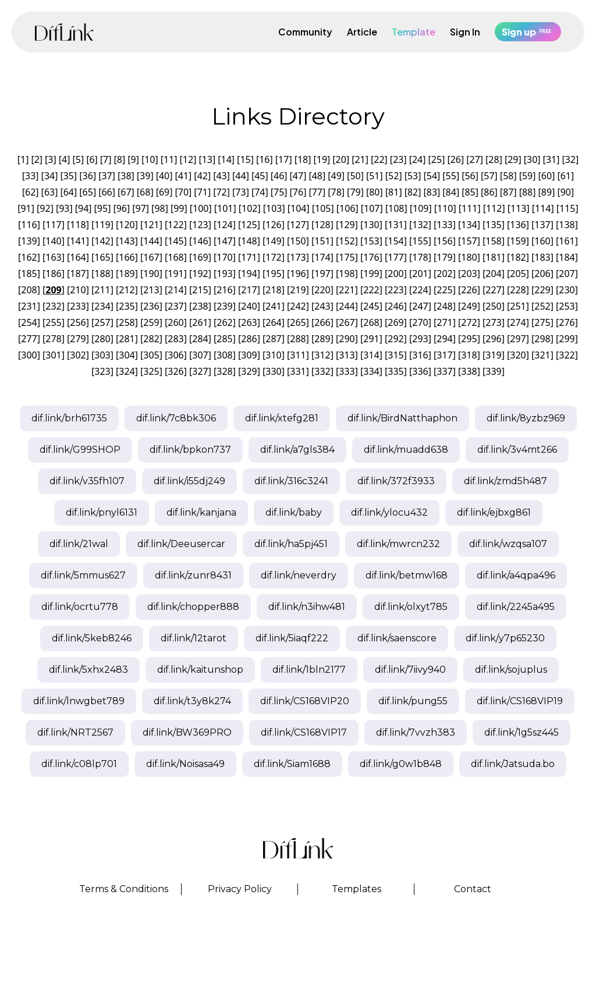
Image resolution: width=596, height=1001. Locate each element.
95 (102, 208)
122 (175, 224)
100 (200, 208)
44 (240, 175)
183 (542, 257)
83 (432, 192)
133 (444, 224)
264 (273, 322)
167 (151, 257)
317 (444, 355)
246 (395, 306)
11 (169, 159)
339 (493, 371)
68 (145, 192)
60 (546, 175)
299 (566, 338)
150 (298, 241)
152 (346, 241)
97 (141, 208)
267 (346, 322)
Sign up (528, 32)
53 (412, 175)
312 (322, 355)
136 (518, 224)
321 (542, 355)
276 (566, 322)
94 (83, 208)
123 (200, 224)
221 (346, 289)
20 (341, 159)
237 (175, 306)
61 (565, 175)
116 (29, 224)
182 (518, 257)
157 (469, 241)
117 (53, 224)
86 (489, 192)
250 (493, 306)
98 (159, 208)
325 (151, 371)
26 (455, 159)
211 (102, 289)
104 (298, 208)
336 (420, 371)
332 (322, 371)
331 (298, 371)
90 (565, 192)
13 (207, 159)
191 (175, 273)
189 (126, 273)
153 (371, 241)
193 (224, 273)
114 (543, 208)
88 (527, 192)
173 (298, 257)
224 (420, 289)
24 (417, 159)
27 (475, 159)
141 (78, 241)
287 (273, 338)
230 (566, 289)
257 (102, 322)
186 (53, 273)
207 (566, 273)
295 (469, 338)
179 (444, 257)
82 (412, 192)
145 (175, 241)
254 (29, 322)
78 (336, 192)
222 (371, 289)
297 (518, 338)
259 (151, 322)
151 (322, 241)
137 (542, 224)
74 (259, 192)
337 (444, 371)
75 (279, 192)
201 (420, 273)
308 (224, 355)
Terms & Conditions (123, 888)
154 (395, 241)
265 (298, 322)
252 (542, 306)
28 (493, 159)
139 (29, 241)
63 (49, 192)
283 (175, 338)
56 (469, 175)
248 (444, 306)
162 (29, 257)
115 (567, 208)
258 (126, 322)
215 (200, 289)
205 (518, 273)
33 (30, 175)
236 (151, 306)
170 (224, 257)
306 (175, 355)
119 (102, 224)
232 (53, 306)
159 (518, 241)
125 (249, 224)
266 (322, 322)
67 (125, 192)
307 (200, 355)
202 (444, 273)
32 (570, 159)
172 (273, 257)
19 (322, 159)
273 (493, 322)
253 (566, 306)
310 (273, 355)
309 (249, 355)
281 (126, 338)
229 (542, 289)
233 (78, 306)
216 (224, 289)
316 (420, 355)
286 (249, 338)
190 (151, 273)
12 (188, 159)
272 (469, 322)
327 (200, 371)
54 (432, 175)
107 (371, 208)
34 (49, 175)
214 (175, 289)
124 (224, 224)
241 (273, 306)
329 (249, 371)
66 (106, 192)
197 (322, 273)
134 (469, 224)
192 (200, 273)
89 (546, 192)
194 (249, 273)
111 (469, 208)
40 (164, 175)
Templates (356, 888)
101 (225, 208)
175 (346, 257)
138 (566, 224)
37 (106, 175)
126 (273, 224)
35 (68, 175)
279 (78, 338)
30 (532, 159)
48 (317, 175)
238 (200, 306)
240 (249, 306)
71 (202, 192)
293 (420, 338)
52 (393, 175)
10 (149, 159)
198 (346, 273)
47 (298, 175)
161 (566, 241)
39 (145, 175)
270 (420, 322)
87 (508, 192)
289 (322, 338)
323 (102, 371)
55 (451, 175)
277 (29, 338)
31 (551, 159)
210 (78, 289)
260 (175, 322)
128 (322, 224)
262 (224, 322)
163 (53, 257)
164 (78, 257)
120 (126, 224)
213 (151, 289)
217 (249, 289)
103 (274, 208)
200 (395, 273)
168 (175, 257)
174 (322, 257)
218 (273, 289)
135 (493, 224)
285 (224, 338)
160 (542, 241)
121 (151, 224)
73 (240, 192)
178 (420, 257)
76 (298, 192)
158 (493, 241)
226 (469, 289)
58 (508, 175)
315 (395, 355)
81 (393, 192)
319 (493, 355)
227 (493, 289)
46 (279, 175)
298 (542, 338)
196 (298, 273)
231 (29, 306)
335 (395, 371)
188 (102, 273)
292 (395, 338)
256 (78, 322)
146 (200, 241)
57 (489, 175)
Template (413, 32)
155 (420, 241)
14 (226, 159)
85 (469, 192)
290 (346, 338)
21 (359, 159)
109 (420, 208)
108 (396, 208)
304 (126, 355)
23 (398, 159)
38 (125, 175)
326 (175, 371)
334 (371, 371)
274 (518, 322)
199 (371, 273)
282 (151, 338)
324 (126, 371)
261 (200, 322)
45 (259, 175)
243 (322, 306)
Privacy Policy (240, 888)
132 (420, 224)
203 (469, 273)
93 (64, 208)
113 (518, 208)
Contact (472, 888)
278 (53, 338)
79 (355, 192)
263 (249, 322)
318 (469, 355)
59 (527, 175)
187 (78, 273)
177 (395, 257)
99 (178, 208)
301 (53, 355)
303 (102, 355)
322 (566, 355)
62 (30, 192)
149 (273, 241)
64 (68, 192)
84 (451, 192)
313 (346, 355)
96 (121, 208)
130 (371, 224)
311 (298, 355)
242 (298, 306)
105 (323, 208)
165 (102, 257)
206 (542, 273)
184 (566, 257)
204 (493, 273)
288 (298, 338)
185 (29, 273)
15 (245, 159)
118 (78, 224)
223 (395, 289)
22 (379, 159)
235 (126, 306)
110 (445, 208)
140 (53, 241)
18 (302, 159)
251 (518, 306)
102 (249, 208)
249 (469, 306)
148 (249, 241)
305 (151, 355)
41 (183, 175)
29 (513, 159)
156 (444, 241)
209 (53, 289)
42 (202, 175)
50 (355, 175)
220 (322, 289)
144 (151, 241)
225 (444, 289)
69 (164, 192)
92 (45, 208)
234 (102, 306)
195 (273, 273)
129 (346, 224)
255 (53, 322)
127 (298, 224)
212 (126, 289)
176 (371, 257)
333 (346, 371)
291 (371, 338)
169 (200, 257)
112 (494, 208)
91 (25, 208)
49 (336, 175)
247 (420, 306)
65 (88, 192)
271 (444, 322)
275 (542, 322)
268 (371, 322)
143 (126, 241)
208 (29, 289)
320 (518, 355)
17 (283, 159)
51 (374, 175)
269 (395, 322)
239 (224, 306)
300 (29, 355)
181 (493, 257)
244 (346, 306)
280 (102, 338)
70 (183, 192)
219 (298, 289)
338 (469, 371)
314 (371, 355)
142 (102, 241)
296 (493, 338)
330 (273, 371)
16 (264, 159)
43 (221, 175)
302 (78, 355)
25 (436, 159)
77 (317, 192)
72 (221, 192)
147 (224, 241)
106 (347, 208)
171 (249, 257)
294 (444, 338)
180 (469, 257)
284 (200, 338)
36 (88, 175)
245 (371, 306)
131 (395, 224)
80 (374, 192)
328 (224, 371)
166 (126, 257)
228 (518, 289)
